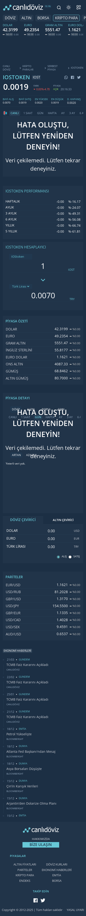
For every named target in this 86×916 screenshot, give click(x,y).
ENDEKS (24, 880)
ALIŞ (64, 556)
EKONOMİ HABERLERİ (57, 870)
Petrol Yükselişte (19, 734)
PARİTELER (24, 870)
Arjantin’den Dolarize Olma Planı (31, 803)
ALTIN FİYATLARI (25, 864)
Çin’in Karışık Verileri (22, 786)
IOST (71, 269)
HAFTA (52, 113)
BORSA (43, 18)
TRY (72, 299)
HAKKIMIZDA (41, 839)
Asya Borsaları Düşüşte (24, 769)
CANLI (15, 113)
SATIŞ (76, 556)
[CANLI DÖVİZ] (23, 7)
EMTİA (56, 875)
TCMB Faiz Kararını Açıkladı (27, 665)
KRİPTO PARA (66, 18)
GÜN (40, 113)
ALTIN (26, 18)
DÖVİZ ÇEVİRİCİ (23, 520)
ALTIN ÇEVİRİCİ (63, 520)
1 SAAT (28, 113)
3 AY (72, 113)
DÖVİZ (10, 18)
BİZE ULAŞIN (41, 845)
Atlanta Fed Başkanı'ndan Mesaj (30, 751)
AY (63, 113)
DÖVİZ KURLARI (56, 864)
